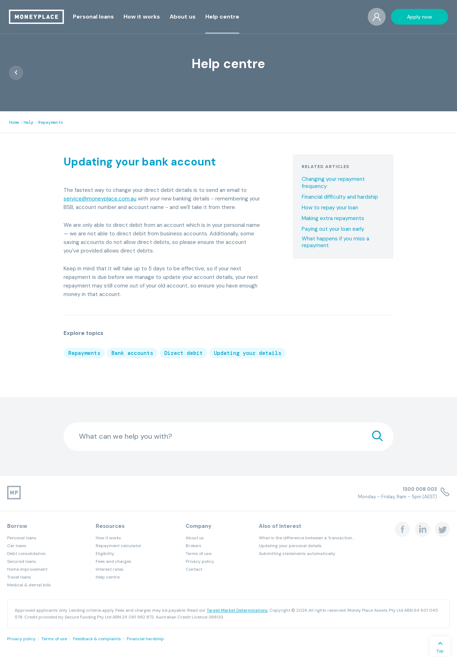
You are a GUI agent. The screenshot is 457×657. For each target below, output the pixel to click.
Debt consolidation (26, 553)
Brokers (193, 546)
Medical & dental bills (29, 585)
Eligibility (105, 553)
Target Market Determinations (237, 610)
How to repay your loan (330, 207)
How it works (108, 538)
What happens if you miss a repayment (335, 242)
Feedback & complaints (97, 639)
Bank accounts (132, 353)
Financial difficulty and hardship (340, 197)
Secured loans (21, 561)
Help (29, 122)
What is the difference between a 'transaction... (306, 538)
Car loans (16, 546)
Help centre (108, 577)
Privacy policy (200, 561)
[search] (377, 436)
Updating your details (247, 353)
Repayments (50, 122)
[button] (93, 16)
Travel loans (19, 577)
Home (14, 122)
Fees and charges (113, 561)
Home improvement (27, 569)
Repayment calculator (118, 546)
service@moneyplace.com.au (100, 198)
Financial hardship (145, 639)
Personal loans (21, 538)
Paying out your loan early (333, 229)
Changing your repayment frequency (333, 183)
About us (195, 538)
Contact (194, 569)
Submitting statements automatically (297, 553)
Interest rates (110, 569)
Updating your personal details (290, 546)
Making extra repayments (333, 218)
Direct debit (183, 353)
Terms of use (198, 553)
